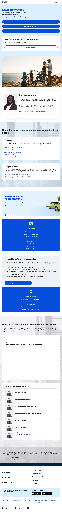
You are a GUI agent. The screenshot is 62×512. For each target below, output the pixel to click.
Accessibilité (27, 500)
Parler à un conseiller (38, 470)
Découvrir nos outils (10, 494)
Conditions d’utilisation (8, 503)
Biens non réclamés (22, 503)
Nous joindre (7, 482)
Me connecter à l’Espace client (40, 477)
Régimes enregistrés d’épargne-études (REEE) (17, 177)
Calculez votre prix (31, 47)
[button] (56, 2)
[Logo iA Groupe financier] (5, 2)
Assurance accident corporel (12, 147)
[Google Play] (47, 493)
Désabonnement (15, 500)
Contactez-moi (23, 114)
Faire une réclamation (38, 473)
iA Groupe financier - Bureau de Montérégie (15, 17)
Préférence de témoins (43, 503)
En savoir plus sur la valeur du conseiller (18, 283)
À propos (6, 472)
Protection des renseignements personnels (44, 500)
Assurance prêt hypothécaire (13, 152)
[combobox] (31, 31)
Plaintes (32, 503)
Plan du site (5, 500)
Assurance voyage (10, 157)
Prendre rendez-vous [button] (31, 26)
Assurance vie (8, 154)
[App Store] (36, 493)
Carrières (6, 477)
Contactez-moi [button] (31, 22)
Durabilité (35, 483)
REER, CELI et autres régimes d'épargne (15, 174)
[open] (58, 2)
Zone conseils (36, 480)
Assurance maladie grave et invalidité (15, 149)
